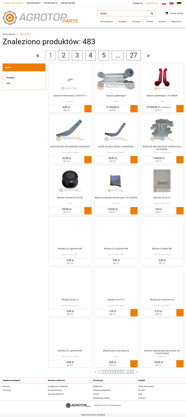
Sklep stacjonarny (146, 386)
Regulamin (97, 386)
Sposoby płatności (56, 394)
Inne (8, 83)
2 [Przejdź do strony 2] (64, 55)
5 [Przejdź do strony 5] (104, 55)
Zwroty (96, 394)
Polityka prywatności (102, 390)
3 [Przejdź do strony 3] (77, 55)
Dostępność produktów (58, 386)
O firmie (141, 398)
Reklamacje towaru (101, 398)
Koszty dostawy (54, 390)
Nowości (6, 386)
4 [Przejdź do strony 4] (90, 55)
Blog (140, 394)
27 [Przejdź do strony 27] (133, 55)
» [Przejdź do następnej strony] (148, 55)
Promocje (7, 390)
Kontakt (141, 390)
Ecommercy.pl (115, 405)
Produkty (10, 78)
